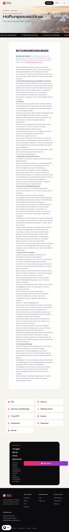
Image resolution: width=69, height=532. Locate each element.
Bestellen (49, 3)
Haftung (28, 528)
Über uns (42, 501)
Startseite (6, 10)
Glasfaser (27, 498)
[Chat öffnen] (6, 527)
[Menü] (64, 3)
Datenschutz (58, 498)
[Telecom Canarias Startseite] (12, 3)
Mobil (25, 501)
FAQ (40, 498)
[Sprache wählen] (58, 3)
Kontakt (26, 507)
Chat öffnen (46, 463)
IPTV (25, 504)
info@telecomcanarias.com (34, 62)
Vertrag (56, 504)
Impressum (57, 501)
